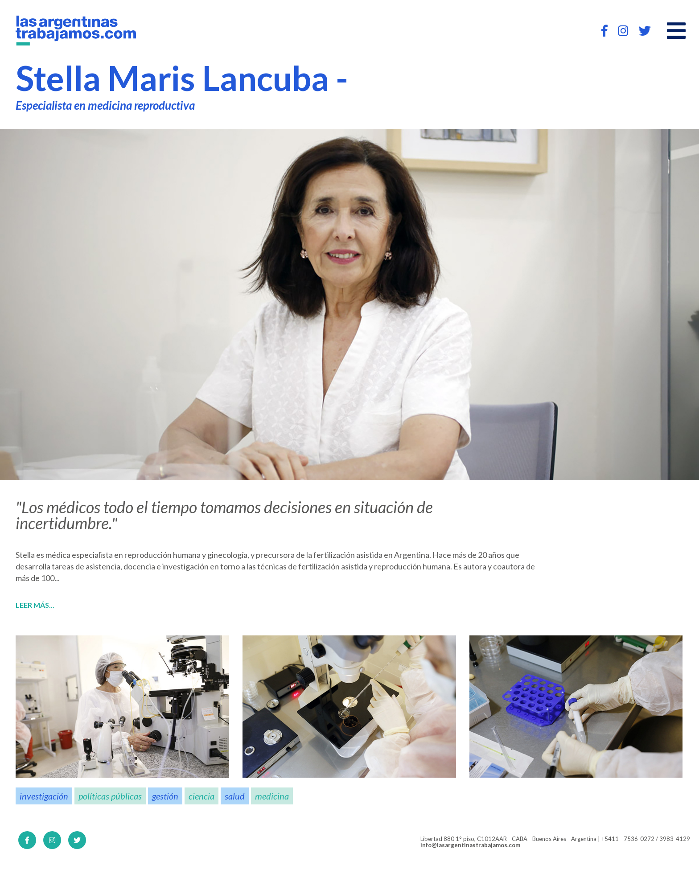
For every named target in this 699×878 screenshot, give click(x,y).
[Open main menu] (676, 30)
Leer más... (35, 605)
